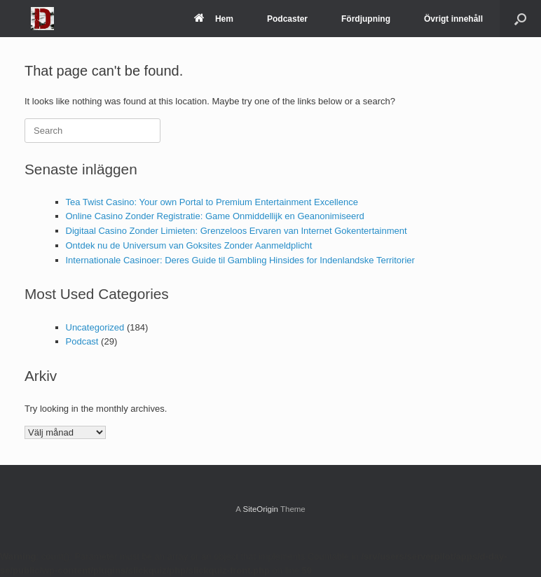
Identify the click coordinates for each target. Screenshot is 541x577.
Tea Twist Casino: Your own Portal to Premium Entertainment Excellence (212, 202)
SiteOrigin (260, 509)
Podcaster (287, 19)
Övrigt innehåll (453, 19)
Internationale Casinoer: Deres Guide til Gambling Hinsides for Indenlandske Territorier (240, 260)
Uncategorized (95, 327)
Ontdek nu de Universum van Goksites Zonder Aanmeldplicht (189, 245)
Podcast (82, 341)
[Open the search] (520, 18)
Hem (213, 19)
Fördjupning (365, 19)
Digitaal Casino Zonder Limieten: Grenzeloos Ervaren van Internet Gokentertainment (236, 230)
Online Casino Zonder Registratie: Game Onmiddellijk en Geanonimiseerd (215, 216)
